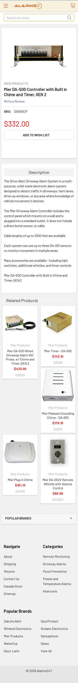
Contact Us (11, 579)
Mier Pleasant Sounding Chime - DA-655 (58, 415)
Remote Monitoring (56, 556)
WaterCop (11, 643)
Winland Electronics (17, 628)
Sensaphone (49, 636)
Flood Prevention (55, 571)
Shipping (10, 564)
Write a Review (14, 101)
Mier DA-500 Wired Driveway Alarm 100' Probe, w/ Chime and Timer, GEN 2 (20, 357)
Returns (9, 571)
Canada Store (13, 586)
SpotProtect (49, 621)
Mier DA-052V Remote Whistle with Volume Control (57, 484)
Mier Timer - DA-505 (58, 351)
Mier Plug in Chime (20, 480)
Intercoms (50, 591)
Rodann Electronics (54, 628)
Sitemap (10, 594)
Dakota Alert (12, 621)
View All (46, 651)
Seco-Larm (11, 651)
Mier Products (13, 636)
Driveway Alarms (54, 564)
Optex (45, 643)
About (8, 556)
